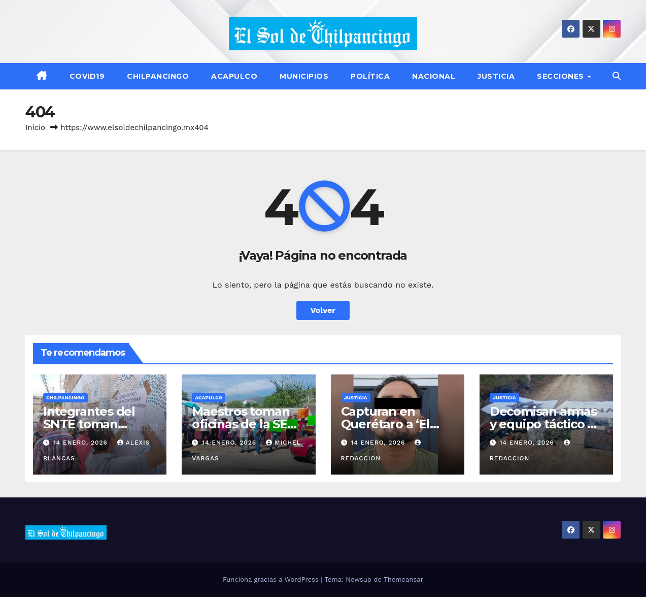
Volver (323, 310)
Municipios (304, 76)
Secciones (561, 76)
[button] (617, 76)
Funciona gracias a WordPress (272, 579)
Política (370, 76)
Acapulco (234, 76)
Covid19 (87, 76)
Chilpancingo (158, 76)
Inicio (35, 127)
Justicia (496, 76)
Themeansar (403, 579)
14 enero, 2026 (81, 442)
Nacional (433, 76)
